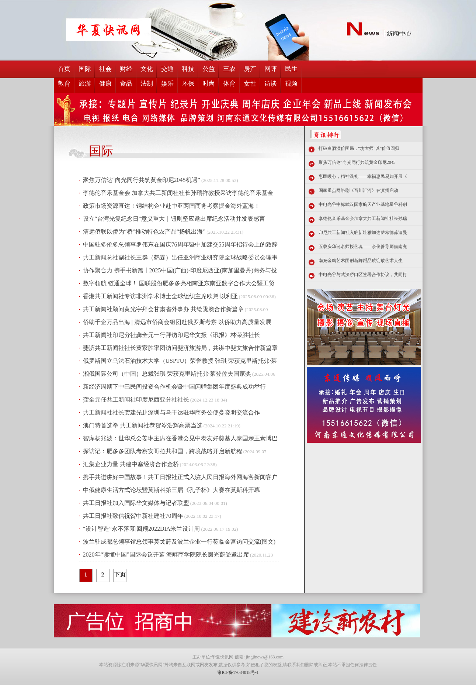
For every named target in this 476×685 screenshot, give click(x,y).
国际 (85, 68)
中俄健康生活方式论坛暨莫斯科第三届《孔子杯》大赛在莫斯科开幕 (171, 490)
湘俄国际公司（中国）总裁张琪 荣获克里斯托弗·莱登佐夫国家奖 (167, 374)
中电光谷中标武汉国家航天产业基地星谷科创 (363, 204)
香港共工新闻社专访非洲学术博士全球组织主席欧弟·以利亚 (160, 296)
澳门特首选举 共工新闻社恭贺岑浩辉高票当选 (142, 425)
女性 (250, 83)
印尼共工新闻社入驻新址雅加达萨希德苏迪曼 (363, 232)
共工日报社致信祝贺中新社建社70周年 (133, 516)
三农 (229, 68)
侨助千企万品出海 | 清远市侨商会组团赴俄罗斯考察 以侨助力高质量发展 (177, 322)
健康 (105, 83)
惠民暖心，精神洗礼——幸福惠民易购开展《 (363, 176)
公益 (208, 68)
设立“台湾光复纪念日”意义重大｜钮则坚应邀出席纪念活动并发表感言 (174, 219)
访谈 (270, 83)
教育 (64, 83)
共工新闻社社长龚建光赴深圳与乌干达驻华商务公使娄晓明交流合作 (171, 412)
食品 (126, 83)
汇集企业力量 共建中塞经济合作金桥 (131, 464)
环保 (188, 83)
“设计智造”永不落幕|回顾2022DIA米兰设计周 (141, 529)
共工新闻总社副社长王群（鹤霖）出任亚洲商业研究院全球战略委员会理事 (180, 257)
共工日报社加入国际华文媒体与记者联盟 (136, 503)
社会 (105, 68)
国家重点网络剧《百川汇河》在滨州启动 (358, 190)
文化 (146, 68)
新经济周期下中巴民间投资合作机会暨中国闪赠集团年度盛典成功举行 (174, 386)
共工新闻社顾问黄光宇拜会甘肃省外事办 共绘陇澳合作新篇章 (163, 309)
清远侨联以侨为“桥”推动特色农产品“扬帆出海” (144, 231)
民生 (291, 68)
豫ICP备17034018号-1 (238, 672)
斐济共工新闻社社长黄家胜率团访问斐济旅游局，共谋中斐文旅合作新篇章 (180, 348)
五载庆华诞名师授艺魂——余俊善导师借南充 (363, 246)
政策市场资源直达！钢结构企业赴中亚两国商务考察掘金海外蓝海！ (171, 206)
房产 (250, 68)
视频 (291, 83)
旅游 (85, 83)
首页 (64, 68)
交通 (167, 68)
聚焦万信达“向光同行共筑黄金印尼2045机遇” (141, 180)
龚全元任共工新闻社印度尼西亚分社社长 (136, 399)
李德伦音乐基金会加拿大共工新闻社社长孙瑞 (363, 218)
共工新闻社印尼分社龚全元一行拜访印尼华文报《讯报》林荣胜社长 (171, 335)
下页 (120, 574)
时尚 (208, 83)
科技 (188, 68)
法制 (146, 83)
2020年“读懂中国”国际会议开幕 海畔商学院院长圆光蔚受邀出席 (166, 554)
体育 (229, 83)
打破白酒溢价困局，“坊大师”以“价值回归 (359, 148)
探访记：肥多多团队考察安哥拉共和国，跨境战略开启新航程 (162, 451)
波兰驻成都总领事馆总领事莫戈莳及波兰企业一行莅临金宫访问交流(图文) (179, 541)
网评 (270, 68)
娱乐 (167, 83)
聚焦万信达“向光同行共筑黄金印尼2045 (357, 162)
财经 (126, 68)
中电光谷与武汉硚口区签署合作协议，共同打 (363, 274)
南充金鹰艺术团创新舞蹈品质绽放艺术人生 (361, 260)
